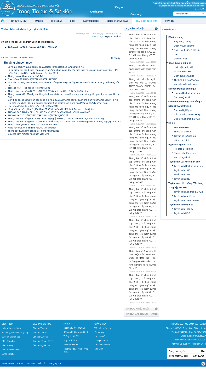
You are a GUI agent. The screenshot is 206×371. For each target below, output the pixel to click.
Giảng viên (100, 324)
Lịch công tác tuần (117, 21)
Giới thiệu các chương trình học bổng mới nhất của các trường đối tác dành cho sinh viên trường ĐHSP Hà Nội (63, 100)
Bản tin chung (175, 37)
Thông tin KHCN (71, 336)
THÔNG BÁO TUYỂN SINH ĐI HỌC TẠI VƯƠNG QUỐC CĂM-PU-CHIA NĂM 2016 (49, 112)
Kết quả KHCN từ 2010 (74, 328)
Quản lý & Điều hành (184, 45)
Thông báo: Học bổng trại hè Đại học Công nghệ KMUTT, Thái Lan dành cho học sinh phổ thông (56, 118)
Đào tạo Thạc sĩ (40, 328)
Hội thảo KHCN (71, 345)
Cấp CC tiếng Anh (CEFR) (187, 114)
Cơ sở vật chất (8, 354)
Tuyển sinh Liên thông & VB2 (188, 191)
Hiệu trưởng (7, 345)
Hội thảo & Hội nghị (183, 149)
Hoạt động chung (182, 41)
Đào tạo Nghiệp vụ (183, 110)
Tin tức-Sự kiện (19, 21)
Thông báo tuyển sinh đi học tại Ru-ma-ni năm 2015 (33, 131)
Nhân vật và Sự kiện (184, 67)
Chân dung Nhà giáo (184, 76)
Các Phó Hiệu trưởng (11, 349)
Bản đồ (41, 363)
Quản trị (169, 21)
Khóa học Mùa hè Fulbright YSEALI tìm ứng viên (32, 127)
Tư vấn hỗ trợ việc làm (185, 136)
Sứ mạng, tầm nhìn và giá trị (15, 332)
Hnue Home (8, 363)
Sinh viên (98, 349)
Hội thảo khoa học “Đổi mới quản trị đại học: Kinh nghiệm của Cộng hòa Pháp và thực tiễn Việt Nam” (58, 103)
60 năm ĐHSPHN (182, 71)
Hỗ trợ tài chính (181, 140)
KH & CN (68, 324)
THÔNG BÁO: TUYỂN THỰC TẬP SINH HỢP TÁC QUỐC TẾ (38, 115)
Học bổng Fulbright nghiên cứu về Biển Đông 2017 (33, 106)
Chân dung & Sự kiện (179, 63)
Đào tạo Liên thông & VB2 (187, 118)
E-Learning (99, 332)
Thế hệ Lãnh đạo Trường (186, 80)
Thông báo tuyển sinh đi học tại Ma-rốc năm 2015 (32, 124)
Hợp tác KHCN (70, 340)
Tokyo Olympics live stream (12, 370)
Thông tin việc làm (183, 131)
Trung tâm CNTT (198, 344)
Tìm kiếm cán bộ (102, 345)
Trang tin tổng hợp (146, 21)
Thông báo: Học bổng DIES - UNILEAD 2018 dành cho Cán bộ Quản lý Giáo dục (48, 91)
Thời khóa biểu (181, 127)
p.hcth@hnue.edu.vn (196, 336)
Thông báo (56, 21)
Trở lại (117, 58)
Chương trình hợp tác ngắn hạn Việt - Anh (28, 134)
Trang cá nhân (101, 340)
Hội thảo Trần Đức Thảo (186, 84)
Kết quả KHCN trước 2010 (76, 332)
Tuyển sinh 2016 (182, 174)
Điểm (72, 21)
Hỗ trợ (171, 123)
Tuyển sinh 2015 (182, 170)
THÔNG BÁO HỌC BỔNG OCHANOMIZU (29, 88)
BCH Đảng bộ (8, 341)
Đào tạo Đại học (42, 324)
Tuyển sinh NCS (182, 213)
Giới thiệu (7, 324)
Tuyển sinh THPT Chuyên (186, 200)
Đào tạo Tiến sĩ (40, 332)
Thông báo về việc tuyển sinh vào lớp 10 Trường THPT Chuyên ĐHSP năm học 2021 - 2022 (142, 84)
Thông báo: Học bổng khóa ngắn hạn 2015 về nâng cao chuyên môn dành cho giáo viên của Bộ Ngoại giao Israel (64, 121)
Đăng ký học (55, 363)
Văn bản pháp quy (102, 328)
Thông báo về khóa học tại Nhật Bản (26, 76)
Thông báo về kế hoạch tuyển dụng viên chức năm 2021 (142, 69)
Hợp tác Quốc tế (113, 36)
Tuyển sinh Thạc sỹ (183, 209)
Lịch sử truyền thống (11, 328)
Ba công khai (180, 58)
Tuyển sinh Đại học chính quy (184, 161)
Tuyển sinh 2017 (182, 179)
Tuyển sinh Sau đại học (180, 204)
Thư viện (30, 363)
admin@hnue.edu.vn (196, 340)
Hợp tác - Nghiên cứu (179, 144)
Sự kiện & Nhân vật (11, 337)
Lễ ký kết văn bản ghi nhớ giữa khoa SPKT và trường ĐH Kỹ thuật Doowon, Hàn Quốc (51, 109)
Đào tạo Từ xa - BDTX (43, 341)
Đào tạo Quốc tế (182, 97)
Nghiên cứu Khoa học (185, 153)
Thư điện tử (99, 336)
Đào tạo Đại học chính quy (182, 88)
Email (20, 363)
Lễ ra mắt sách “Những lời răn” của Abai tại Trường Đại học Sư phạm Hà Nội (46, 67)
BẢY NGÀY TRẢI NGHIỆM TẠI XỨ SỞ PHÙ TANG (33, 79)
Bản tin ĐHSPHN (91, 21)
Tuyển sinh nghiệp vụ (184, 196)
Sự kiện (39, 21)
